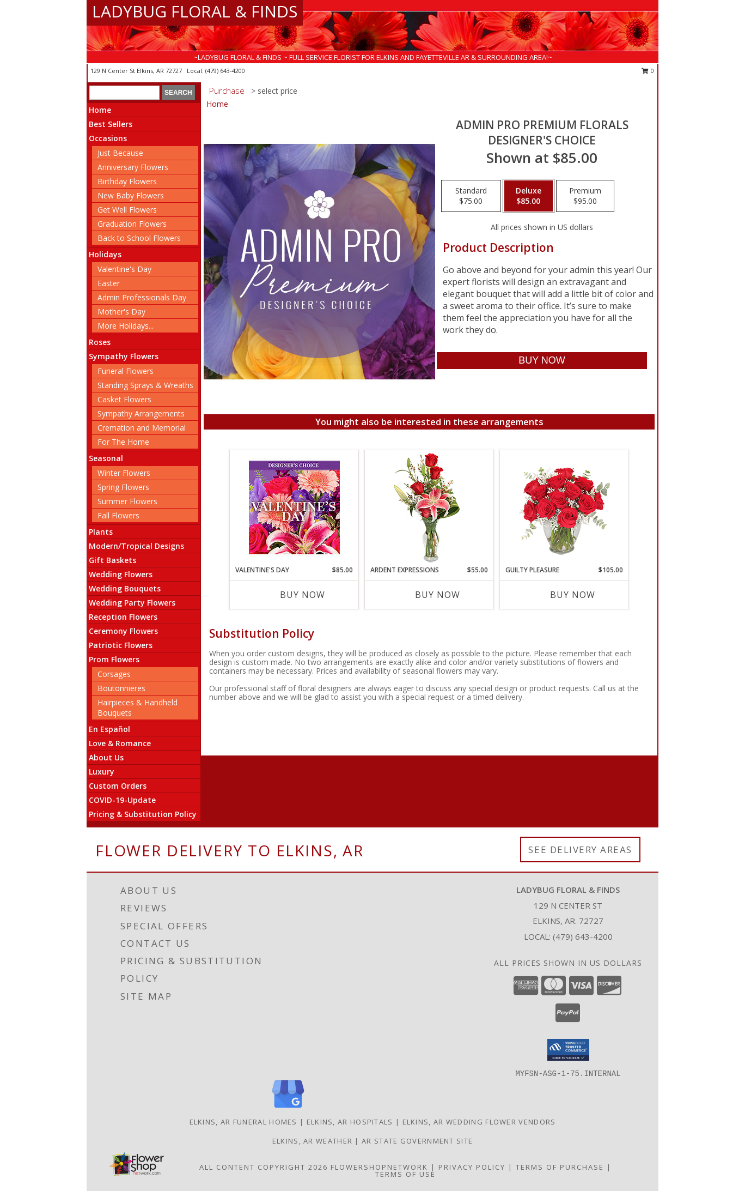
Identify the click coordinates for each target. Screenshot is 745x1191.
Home (100, 110)
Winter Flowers (123, 473)
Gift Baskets (112, 560)
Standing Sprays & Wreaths (145, 385)
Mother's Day (121, 311)
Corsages (114, 674)
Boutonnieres (121, 688)
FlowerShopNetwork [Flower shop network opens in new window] (379, 1167)
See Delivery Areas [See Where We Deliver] (580, 849)
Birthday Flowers (127, 181)
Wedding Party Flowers (132, 602)
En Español (109, 729)
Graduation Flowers (132, 224)
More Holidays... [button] (125, 326)
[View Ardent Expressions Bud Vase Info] (429, 507)
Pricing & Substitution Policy (143, 814)
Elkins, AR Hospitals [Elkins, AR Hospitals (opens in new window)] (350, 1122)
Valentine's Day (124, 269)
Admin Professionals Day (141, 297)
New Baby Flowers (130, 195)
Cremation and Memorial (141, 427)
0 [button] (648, 70)
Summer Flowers (127, 501)
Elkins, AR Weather (312, 1141)
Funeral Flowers (125, 371)
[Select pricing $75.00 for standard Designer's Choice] (471, 196)
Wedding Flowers (120, 574)
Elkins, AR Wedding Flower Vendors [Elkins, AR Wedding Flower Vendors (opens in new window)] (479, 1122)
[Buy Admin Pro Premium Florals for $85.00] (541, 360)
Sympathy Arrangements (141, 413)
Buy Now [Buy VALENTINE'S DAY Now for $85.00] (302, 595)
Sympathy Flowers (123, 356)
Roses (100, 342)
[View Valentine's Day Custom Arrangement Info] (294, 507)
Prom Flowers (114, 659)
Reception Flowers (123, 617)
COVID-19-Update (122, 800)
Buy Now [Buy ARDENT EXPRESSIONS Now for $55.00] (437, 595)
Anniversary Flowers (132, 167)
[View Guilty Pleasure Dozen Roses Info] (564, 507)
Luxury (101, 771)
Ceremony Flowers (123, 631)
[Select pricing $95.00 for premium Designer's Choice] (585, 196)
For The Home (123, 442)
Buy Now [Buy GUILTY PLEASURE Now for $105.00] (572, 595)
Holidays (105, 254)
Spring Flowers (123, 487)
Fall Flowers (118, 515)
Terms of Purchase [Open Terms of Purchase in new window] (560, 1167)
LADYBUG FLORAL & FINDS (194, 11)
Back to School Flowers (139, 238)
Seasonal (106, 458)
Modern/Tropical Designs (136, 546)
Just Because (120, 153)
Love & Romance (120, 743)
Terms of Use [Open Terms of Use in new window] (405, 1174)
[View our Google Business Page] (288, 1108)
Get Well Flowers (127, 209)
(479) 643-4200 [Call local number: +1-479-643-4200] (225, 70)
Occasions (108, 138)
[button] (568, 1050)
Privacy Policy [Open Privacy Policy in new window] (471, 1167)
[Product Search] (124, 93)
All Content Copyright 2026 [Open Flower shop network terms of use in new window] (263, 1167)
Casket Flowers (124, 399)
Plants (101, 532)
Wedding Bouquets (125, 588)
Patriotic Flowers (120, 645)
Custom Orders (117, 786)
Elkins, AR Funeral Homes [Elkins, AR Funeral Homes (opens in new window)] (243, 1122)
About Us (106, 757)
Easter (108, 283)
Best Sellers (110, 124)
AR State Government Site (417, 1141)
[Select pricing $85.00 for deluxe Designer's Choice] (528, 196)
